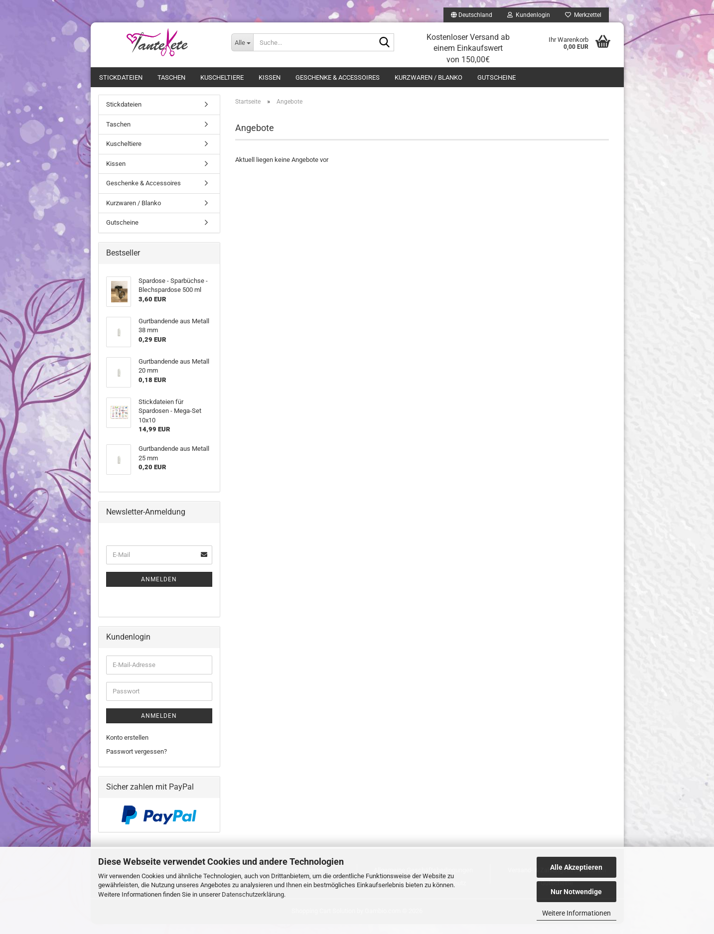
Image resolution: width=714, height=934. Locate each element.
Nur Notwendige (576, 892)
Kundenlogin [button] (528, 14)
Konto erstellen (127, 747)
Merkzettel (583, 14)
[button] (471, 14)
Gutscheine (496, 77)
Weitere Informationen (576, 913)
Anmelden (159, 589)
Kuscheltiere (222, 77)
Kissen (270, 77)
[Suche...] (242, 42)
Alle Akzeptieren (576, 867)
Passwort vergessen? (136, 761)
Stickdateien (121, 77)
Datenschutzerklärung (253, 894)
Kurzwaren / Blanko (428, 77)
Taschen (171, 77)
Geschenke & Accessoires (337, 77)
